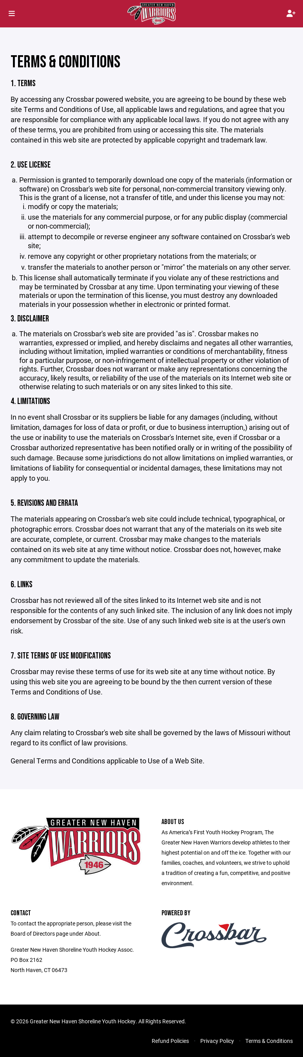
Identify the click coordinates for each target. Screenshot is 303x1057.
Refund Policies (170, 1040)
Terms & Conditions (269, 1040)
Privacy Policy (217, 1040)
